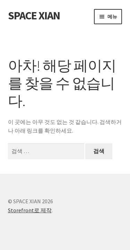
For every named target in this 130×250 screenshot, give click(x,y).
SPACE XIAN (34, 16)
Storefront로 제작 (30, 210)
